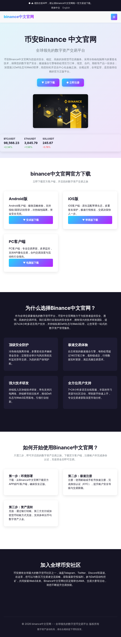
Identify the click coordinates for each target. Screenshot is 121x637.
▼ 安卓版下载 (31, 219)
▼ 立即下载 (48, 82)
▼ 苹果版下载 (90, 219)
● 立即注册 (73, 82)
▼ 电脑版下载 (31, 262)
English (66, 7)
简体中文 (55, 7)
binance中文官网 (19, 16)
